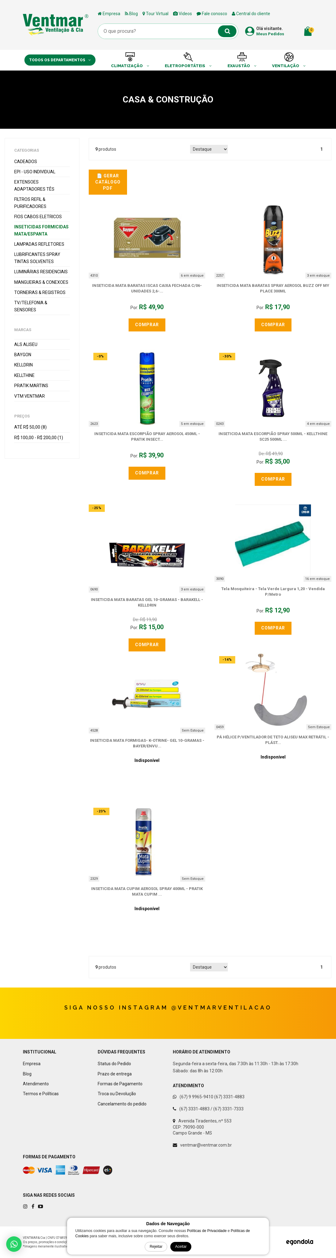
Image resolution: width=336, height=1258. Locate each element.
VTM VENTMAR (29, 396)
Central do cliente (251, 13)
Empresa (109, 13)
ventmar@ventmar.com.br (206, 1145)
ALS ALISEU (25, 344)
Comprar (147, 324)
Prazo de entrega (115, 1073)
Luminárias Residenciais (41, 271)
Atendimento (36, 1083)
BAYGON (22, 354)
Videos (182, 13)
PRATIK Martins (31, 385)
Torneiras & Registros (40, 292)
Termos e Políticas (41, 1093)
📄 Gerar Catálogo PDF (108, 181)
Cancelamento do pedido (122, 1103)
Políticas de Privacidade (207, 1231)
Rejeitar (156, 1246)
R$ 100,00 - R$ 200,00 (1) (38, 437)
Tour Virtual (155, 13)
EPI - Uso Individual (34, 171)
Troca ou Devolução (117, 1093)
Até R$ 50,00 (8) (30, 427)
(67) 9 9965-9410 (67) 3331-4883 (212, 1096)
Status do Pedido (114, 1063)
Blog (131, 13)
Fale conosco (212, 13)
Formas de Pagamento (120, 1083)
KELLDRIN (23, 364)
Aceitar (180, 1246)
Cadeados (25, 161)
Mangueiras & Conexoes (41, 282)
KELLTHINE (24, 375)
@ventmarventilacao (221, 1007)
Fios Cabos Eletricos (38, 216)
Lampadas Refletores (39, 244)
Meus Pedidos (270, 34)
